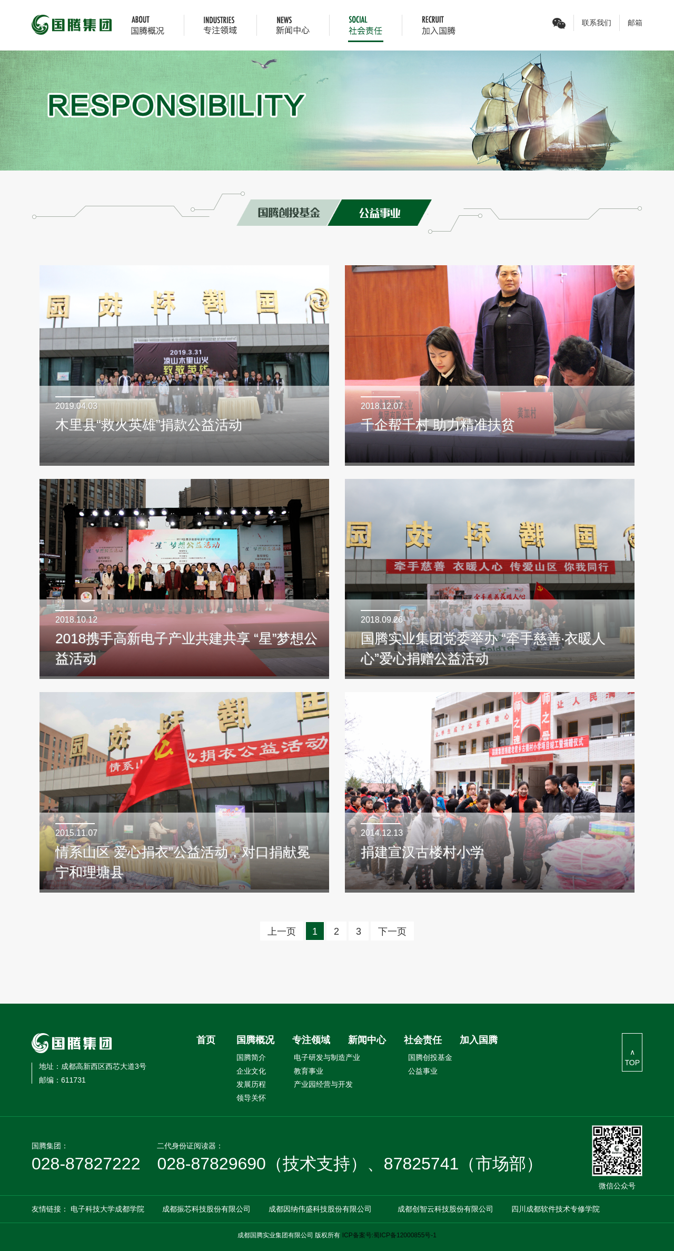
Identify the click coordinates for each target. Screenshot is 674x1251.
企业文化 (251, 1071)
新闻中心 (367, 1040)
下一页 (392, 931)
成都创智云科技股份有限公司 (445, 1209)
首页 (205, 1040)
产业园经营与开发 (323, 1084)
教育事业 (308, 1071)
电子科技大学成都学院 (107, 1209)
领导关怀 (251, 1098)
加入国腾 (479, 1040)
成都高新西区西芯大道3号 (92, 1066)
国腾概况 (255, 1040)
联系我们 (596, 22)
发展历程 (251, 1084)
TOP (632, 1062)
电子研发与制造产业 (327, 1057)
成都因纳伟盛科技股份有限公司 (320, 1209)
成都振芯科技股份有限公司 (206, 1209)
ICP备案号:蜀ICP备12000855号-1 (389, 1235)
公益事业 (423, 1071)
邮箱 (635, 22)
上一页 (281, 931)
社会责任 (423, 1040)
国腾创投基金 (430, 1057)
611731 (62, 1080)
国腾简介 (251, 1057)
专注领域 (311, 1040)
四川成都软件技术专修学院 (555, 1209)
